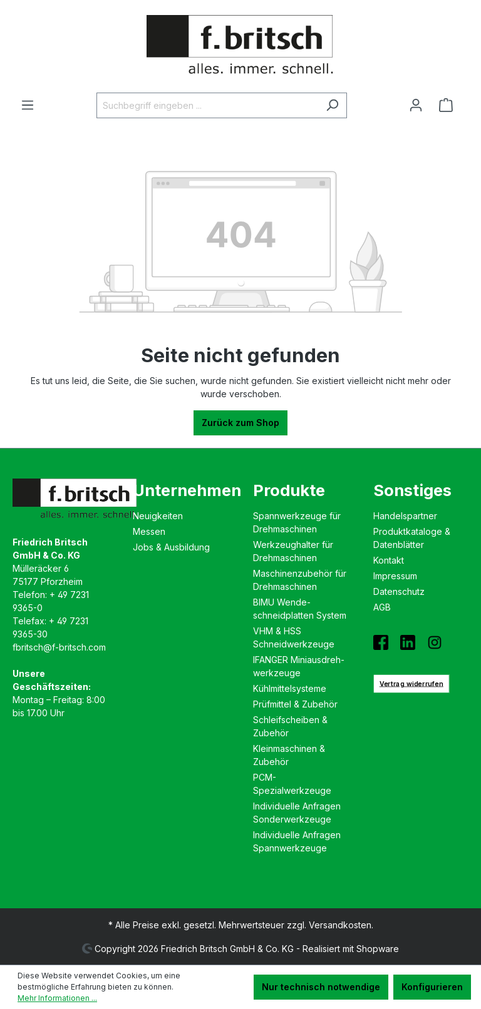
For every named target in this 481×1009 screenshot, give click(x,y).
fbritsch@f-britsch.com (59, 647)
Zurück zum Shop (240, 422)
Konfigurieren (432, 986)
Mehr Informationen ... (57, 998)
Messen (149, 531)
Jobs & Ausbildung (171, 547)
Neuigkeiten (158, 515)
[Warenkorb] (449, 105)
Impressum (395, 575)
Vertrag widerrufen (411, 683)
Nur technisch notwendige (321, 986)
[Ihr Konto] (416, 105)
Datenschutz (399, 591)
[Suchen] (332, 105)
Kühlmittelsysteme (289, 688)
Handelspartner (405, 515)
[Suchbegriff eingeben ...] (207, 105)
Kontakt (388, 560)
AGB (382, 607)
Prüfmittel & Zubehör (295, 704)
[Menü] (28, 105)
